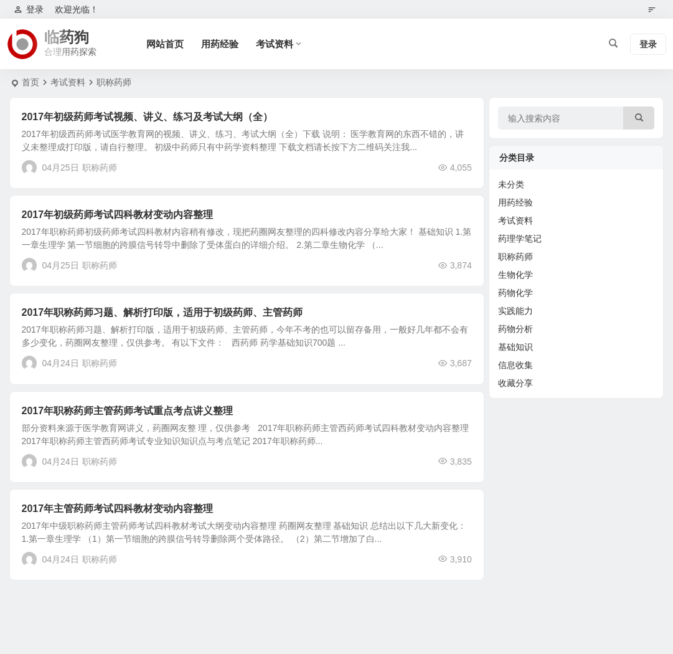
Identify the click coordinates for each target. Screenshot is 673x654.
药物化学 (515, 293)
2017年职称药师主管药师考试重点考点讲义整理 (127, 410)
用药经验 (219, 44)
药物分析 (515, 329)
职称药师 (99, 168)
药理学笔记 (520, 239)
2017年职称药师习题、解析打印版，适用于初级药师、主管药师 (162, 312)
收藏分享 (515, 383)
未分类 (511, 184)
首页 (30, 82)
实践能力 (515, 311)
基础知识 (515, 347)
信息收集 (515, 365)
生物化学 (515, 275)
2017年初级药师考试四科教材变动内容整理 (118, 214)
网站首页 (165, 44)
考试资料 (274, 44)
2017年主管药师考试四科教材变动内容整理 (118, 508)
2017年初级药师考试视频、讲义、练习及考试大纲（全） (147, 116)
